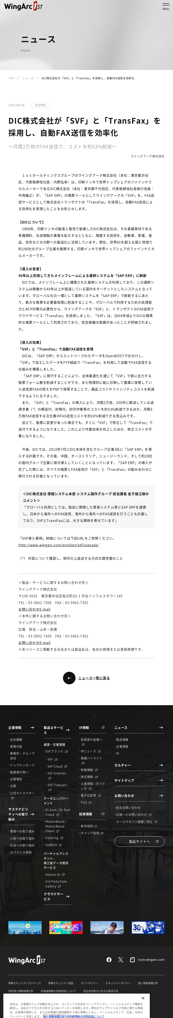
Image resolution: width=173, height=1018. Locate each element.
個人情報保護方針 (148, 983)
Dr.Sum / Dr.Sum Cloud (57, 812)
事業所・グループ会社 (22, 755)
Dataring (54, 837)
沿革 (13, 786)
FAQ (86, 802)
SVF (52, 759)
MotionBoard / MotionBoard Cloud (56, 826)
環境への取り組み (22, 831)
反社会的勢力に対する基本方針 (100, 991)
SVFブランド (56, 751)
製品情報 (122, 739)
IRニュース (91, 751)
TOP (11, 78)
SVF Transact (57, 787)
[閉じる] (143, 1009)
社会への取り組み (22, 845)
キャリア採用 (92, 833)
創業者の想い (19, 772)
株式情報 (89, 777)
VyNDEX (53, 845)
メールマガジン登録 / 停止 (136, 821)
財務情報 (89, 770)
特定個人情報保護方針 (20, 991)
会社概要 (16, 739)
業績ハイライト (91, 760)
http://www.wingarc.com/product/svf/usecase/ (58, 544)
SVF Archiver (56, 775)
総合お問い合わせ (128, 807)
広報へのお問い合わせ (133, 814)
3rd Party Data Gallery (56, 883)
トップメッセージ (22, 765)
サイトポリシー (89, 983)
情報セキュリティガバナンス (24, 983)
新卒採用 (89, 826)
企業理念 (16, 779)
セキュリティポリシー (118, 983)
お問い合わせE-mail (34, 609)
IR (117, 753)
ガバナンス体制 (21, 852)
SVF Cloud (57, 766)
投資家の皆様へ (91, 741)
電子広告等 (91, 795)
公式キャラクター (22, 795)
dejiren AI (55, 874)
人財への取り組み (22, 838)
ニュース (28, 78)
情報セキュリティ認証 (60, 983)
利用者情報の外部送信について (58, 991)
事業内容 (16, 746)
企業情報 (122, 746)
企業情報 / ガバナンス (93, 785)
